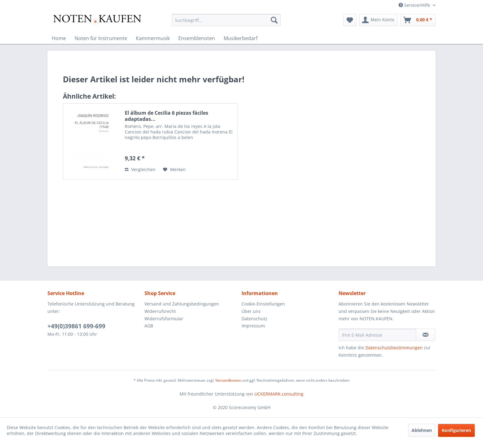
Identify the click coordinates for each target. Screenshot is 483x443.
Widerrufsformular (163, 319)
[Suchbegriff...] (226, 20)
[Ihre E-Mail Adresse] (377, 335)
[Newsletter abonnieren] (425, 335)
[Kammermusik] (153, 38)
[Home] (58, 38)
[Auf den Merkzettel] (174, 169)
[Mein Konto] (378, 20)
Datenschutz (254, 319)
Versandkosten (228, 380)
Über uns (251, 311)
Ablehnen (422, 430)
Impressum (253, 326)
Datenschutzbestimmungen (394, 348)
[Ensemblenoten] (196, 38)
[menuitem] (226, 20)
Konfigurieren (456, 430)
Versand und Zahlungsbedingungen (181, 304)
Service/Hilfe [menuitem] (415, 5)
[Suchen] (274, 20)
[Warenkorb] (418, 20)
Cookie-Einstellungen (263, 304)
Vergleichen (140, 169)
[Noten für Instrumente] (101, 38)
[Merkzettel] (349, 20)
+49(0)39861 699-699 (76, 326)
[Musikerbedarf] (240, 38)
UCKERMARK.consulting (278, 394)
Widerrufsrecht (160, 311)
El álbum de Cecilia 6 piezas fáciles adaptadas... (166, 116)
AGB (148, 326)
